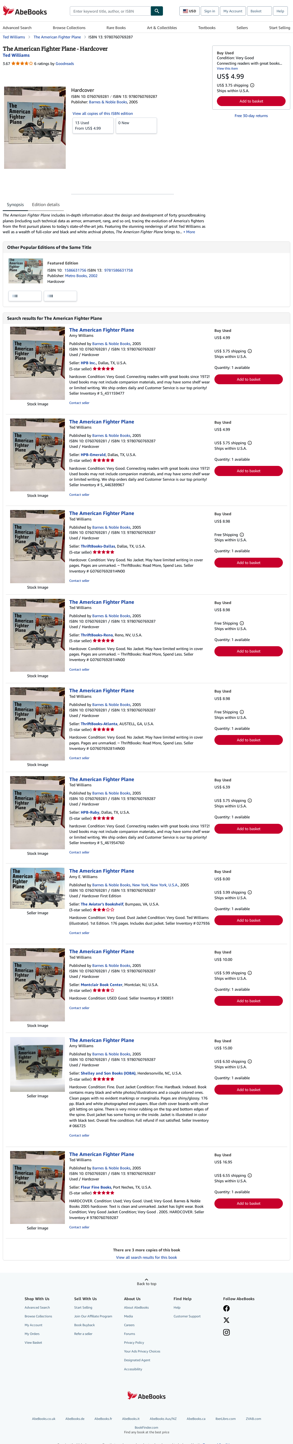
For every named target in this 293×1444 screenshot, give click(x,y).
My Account (232, 11)
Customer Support (187, 1316)
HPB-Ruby (90, 812)
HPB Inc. (88, 362)
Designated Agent (137, 1360)
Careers (129, 1325)
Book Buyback (84, 1325)
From (93, 125)
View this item (227, 68)
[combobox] (110, 11)
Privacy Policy (134, 1342)
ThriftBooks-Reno (97, 635)
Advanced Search (17, 27)
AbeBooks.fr (103, 1419)
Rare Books (116, 27)
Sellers (242, 27)
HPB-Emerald (93, 454)
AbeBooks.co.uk (43, 1419)
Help (280, 11)
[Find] (157, 11)
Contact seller (79, 403)
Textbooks (207, 27)
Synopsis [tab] (15, 204)
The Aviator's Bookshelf (102, 904)
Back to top (146, 1283)
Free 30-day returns (251, 115)
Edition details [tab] (46, 204)
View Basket (33, 1342)
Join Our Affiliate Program (93, 1316)
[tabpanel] (105, 223)
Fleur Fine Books (96, 1187)
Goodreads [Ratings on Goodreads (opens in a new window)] (65, 63)
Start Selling (279, 27)
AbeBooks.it (131, 1419)
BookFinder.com (146, 1429)
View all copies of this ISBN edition (103, 113)
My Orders (32, 1334)
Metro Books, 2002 (81, 275)
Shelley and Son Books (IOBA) (108, 1073)
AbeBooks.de (74, 1419)
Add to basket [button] (251, 101)
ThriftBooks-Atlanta (99, 723)
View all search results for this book (146, 1257)
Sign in (209, 11)
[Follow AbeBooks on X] (226, 1320)
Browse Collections (69, 27)
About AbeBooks (136, 1307)
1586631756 (75, 270)
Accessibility (133, 1369)
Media (128, 1316)
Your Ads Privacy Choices (142, 1351)
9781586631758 (118, 270)
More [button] (190, 231)
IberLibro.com (226, 1419)
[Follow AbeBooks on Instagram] (226, 1333)
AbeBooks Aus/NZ (163, 1419)
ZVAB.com (253, 1419)
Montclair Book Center (101, 984)
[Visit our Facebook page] (226, 1309)
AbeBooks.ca (196, 1419)
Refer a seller (83, 1334)
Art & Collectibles (162, 27)
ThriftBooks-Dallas (98, 546)
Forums (129, 1334)
